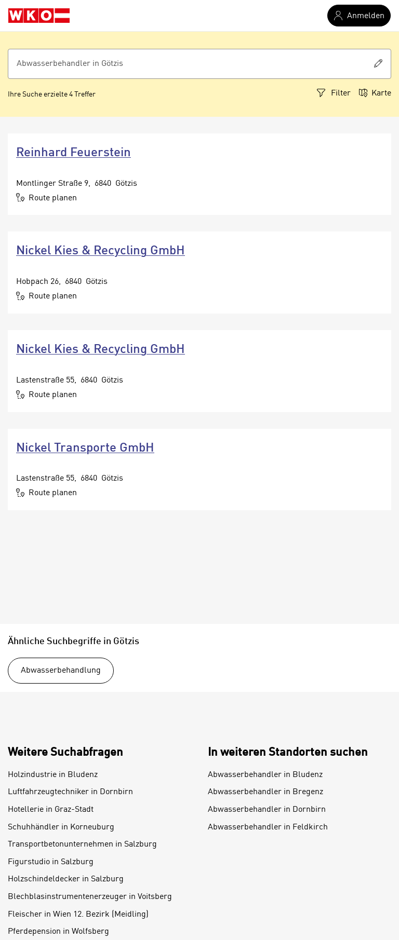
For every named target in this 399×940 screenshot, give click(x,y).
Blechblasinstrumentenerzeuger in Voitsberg (90, 897)
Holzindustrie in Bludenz (53, 775)
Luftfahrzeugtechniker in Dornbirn (70, 792)
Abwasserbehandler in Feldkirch (268, 827)
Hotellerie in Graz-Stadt (51, 810)
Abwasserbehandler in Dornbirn (267, 810)
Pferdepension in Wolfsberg (58, 932)
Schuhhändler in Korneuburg (61, 827)
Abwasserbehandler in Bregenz (265, 792)
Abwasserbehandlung (61, 670)
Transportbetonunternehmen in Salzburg (82, 844)
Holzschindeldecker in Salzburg (66, 879)
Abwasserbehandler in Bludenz (265, 775)
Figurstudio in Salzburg (51, 862)
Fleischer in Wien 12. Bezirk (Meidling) (78, 914)
